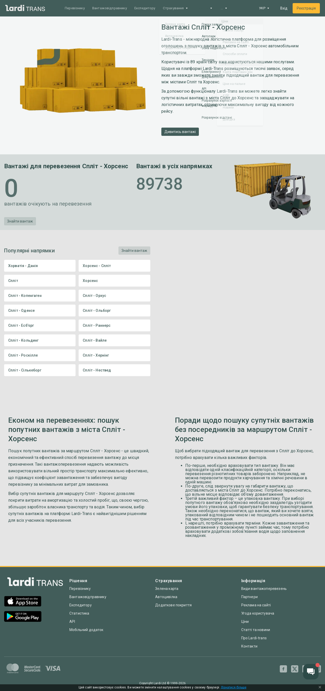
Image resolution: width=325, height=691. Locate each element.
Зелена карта (166, 589)
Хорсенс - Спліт (114, 266)
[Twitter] (294, 668)
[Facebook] (283, 668)
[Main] (25, 8)
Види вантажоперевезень (264, 589)
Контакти (249, 646)
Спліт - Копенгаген (39, 296)
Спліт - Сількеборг (39, 370)
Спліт (39, 281)
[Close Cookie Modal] (319, 687)
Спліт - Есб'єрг (39, 325)
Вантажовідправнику (113, 8)
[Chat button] (311, 671)
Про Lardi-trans (254, 638)
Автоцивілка (166, 597)
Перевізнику (76, 8)
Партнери (249, 597)
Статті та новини (255, 630)
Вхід (283, 8)
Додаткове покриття (173, 605)
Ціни (245, 621)
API (72, 621)
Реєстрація (306, 8)
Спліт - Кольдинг (39, 340)
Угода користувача (257, 613)
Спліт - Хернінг (114, 355)
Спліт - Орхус (114, 296)
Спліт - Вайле (114, 340)
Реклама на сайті (256, 605)
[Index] (35, 583)
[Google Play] (22, 617)
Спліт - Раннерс (114, 325)
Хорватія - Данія (39, 266)
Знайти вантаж (20, 221)
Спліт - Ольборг (114, 310)
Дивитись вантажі (180, 132)
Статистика (79, 613)
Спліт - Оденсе (39, 310)
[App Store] (22, 602)
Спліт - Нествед (114, 370)
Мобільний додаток (86, 630)
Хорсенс (114, 281)
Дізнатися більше (233, 687)
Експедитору (151, 8)
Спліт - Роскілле (39, 355)
